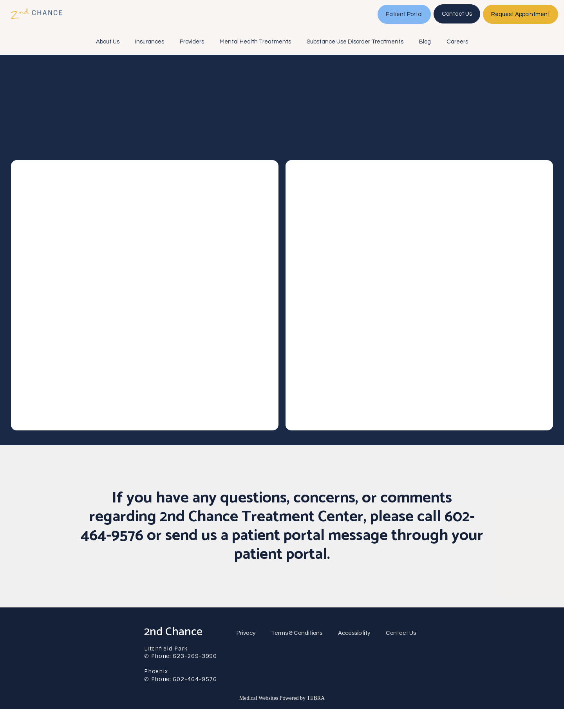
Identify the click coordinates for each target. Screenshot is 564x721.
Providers (192, 53)
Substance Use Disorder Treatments (355, 53)
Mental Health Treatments (255, 53)
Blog (425, 53)
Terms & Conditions (296, 645)
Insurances (149, 53)
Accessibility (354, 645)
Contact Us (401, 645)
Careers (457, 53)
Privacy (246, 645)
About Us (107, 53)
